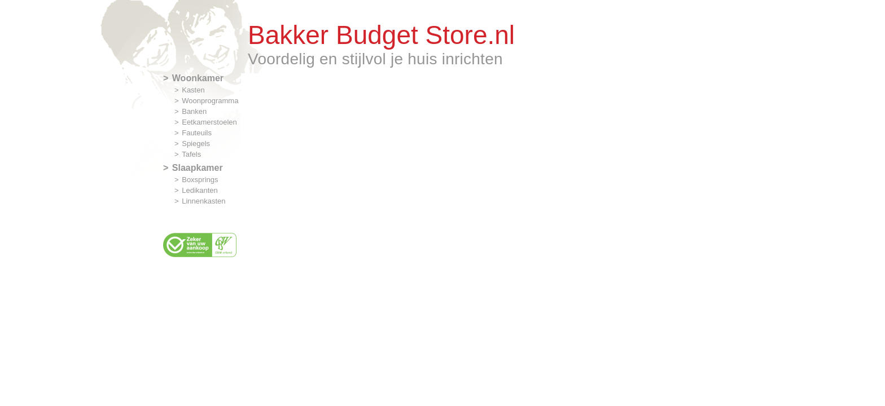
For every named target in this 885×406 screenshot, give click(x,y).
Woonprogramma (210, 100)
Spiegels (196, 143)
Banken (194, 111)
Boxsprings (200, 179)
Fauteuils (197, 133)
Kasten (193, 90)
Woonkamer (198, 78)
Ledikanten (200, 190)
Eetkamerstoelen (209, 122)
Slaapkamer (197, 168)
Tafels (191, 154)
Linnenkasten (203, 201)
